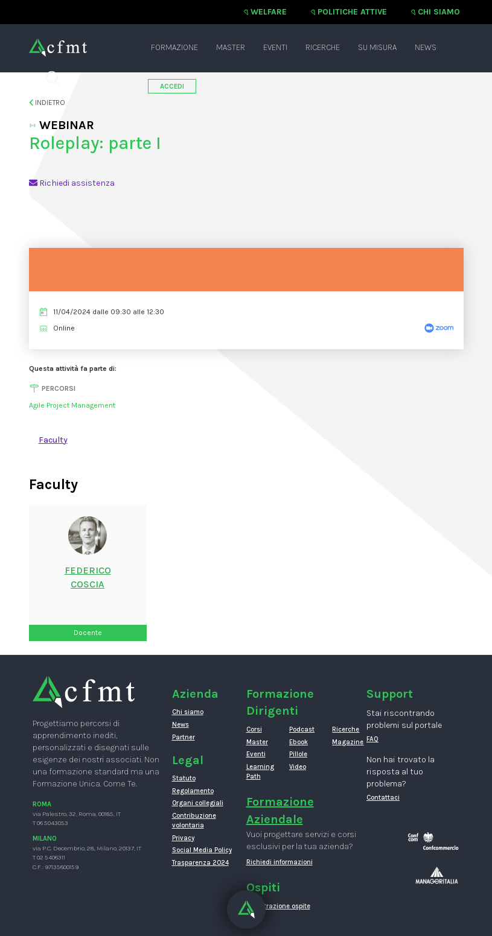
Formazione (174, 47)
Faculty (53, 440)
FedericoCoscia (88, 577)
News (425, 47)
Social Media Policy (202, 850)
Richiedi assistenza (72, 183)
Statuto (184, 778)
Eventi (275, 47)
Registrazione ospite (278, 906)
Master (230, 47)
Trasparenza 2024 (200, 863)
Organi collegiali (197, 803)
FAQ (372, 739)
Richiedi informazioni (279, 862)
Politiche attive (352, 12)
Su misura (377, 47)
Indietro (47, 102)
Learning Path (258, 771)
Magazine (344, 742)
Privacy (183, 838)
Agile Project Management (72, 405)
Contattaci (383, 798)
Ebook (298, 742)
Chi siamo (439, 12)
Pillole (298, 754)
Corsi (254, 729)
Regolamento (193, 791)
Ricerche (322, 47)
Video (297, 767)
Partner (183, 737)
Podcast (301, 729)
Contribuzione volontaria (194, 820)
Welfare (269, 12)
